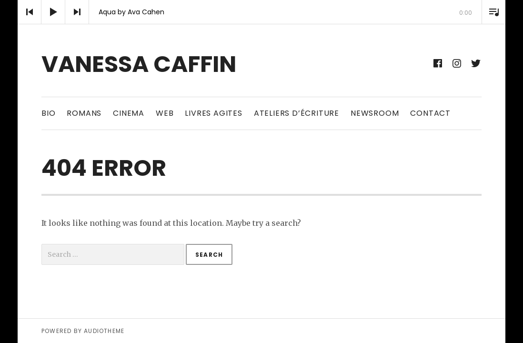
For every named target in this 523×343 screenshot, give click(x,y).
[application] (261, 12)
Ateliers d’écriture (296, 113)
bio (48, 113)
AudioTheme (104, 331)
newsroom (375, 113)
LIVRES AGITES (213, 113)
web (164, 113)
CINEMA (128, 113)
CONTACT (430, 113)
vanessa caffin (138, 64)
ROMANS (84, 113)
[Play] (53, 12)
